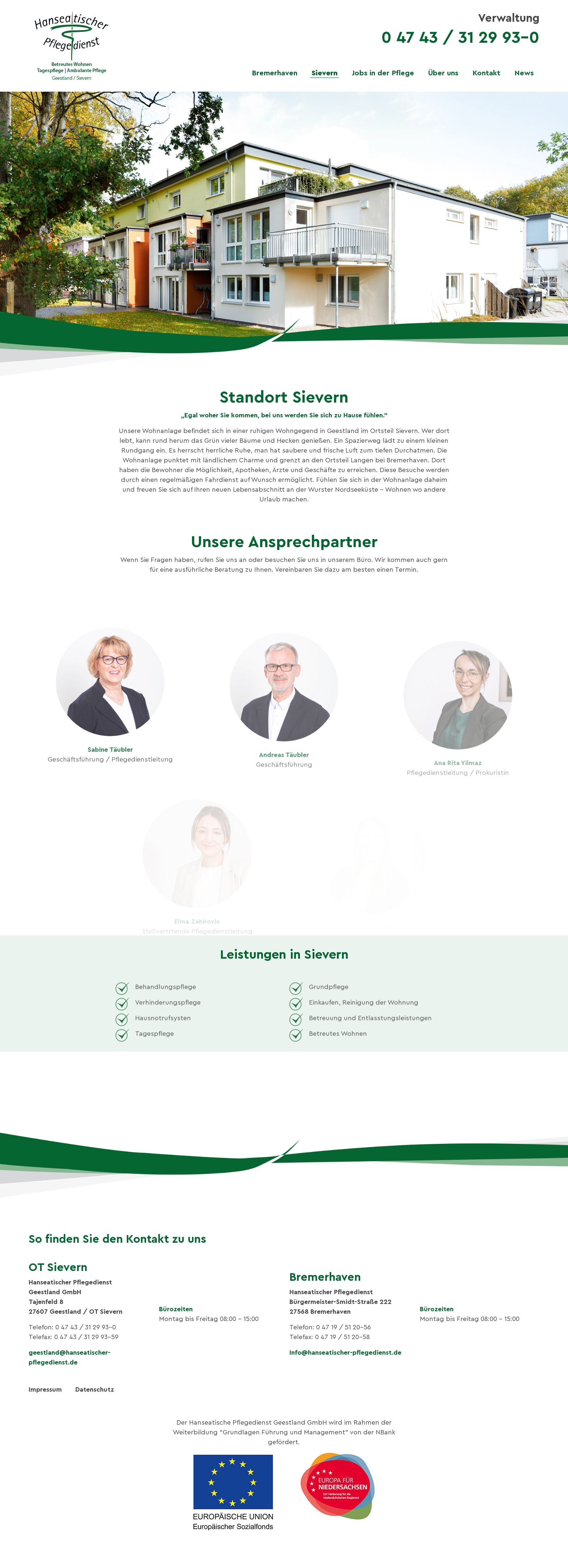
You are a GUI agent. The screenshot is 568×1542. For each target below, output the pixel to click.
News (524, 73)
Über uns (443, 73)
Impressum (45, 1389)
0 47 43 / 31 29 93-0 (460, 38)
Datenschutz (94, 1389)
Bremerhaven (274, 73)
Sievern (325, 73)
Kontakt (486, 73)
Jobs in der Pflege (383, 73)
